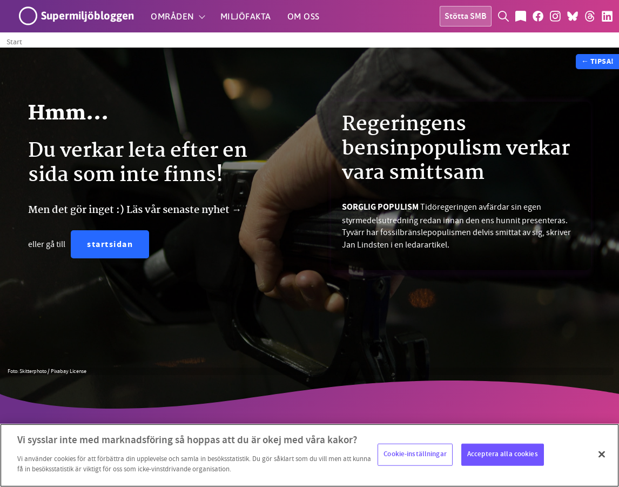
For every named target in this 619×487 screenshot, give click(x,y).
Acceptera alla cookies (502, 454)
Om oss (303, 16)
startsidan (110, 245)
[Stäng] (602, 454)
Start (14, 41)
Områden (172, 16)
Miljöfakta (245, 16)
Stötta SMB (466, 17)
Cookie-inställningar (415, 454)
